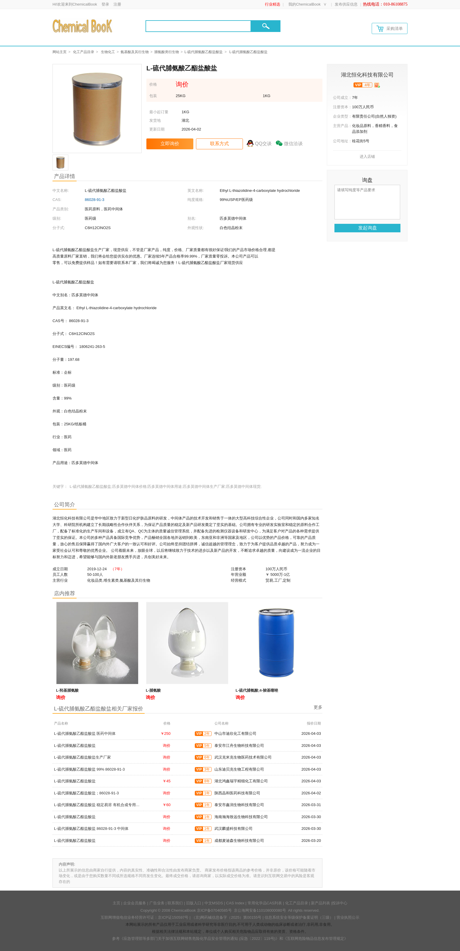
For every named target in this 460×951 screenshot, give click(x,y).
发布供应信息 (346, 4)
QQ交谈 (263, 143)
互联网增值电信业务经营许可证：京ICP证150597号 (144, 917)
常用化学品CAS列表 (265, 903)
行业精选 (272, 4)
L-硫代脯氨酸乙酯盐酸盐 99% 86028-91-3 (89, 769)
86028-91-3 (94, 199)
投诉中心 (339, 903)
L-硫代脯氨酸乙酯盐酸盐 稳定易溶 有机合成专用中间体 (100, 805)
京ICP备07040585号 (214, 910)
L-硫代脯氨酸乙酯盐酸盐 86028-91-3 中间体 (91, 828)
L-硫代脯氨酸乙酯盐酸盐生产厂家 (82, 757)
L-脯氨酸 (153, 690)
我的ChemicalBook (304, 4)
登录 (105, 4)
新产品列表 (320, 903)
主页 (116, 903)
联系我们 (175, 903)
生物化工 (108, 52)
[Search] (198, 26)
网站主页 (60, 52)
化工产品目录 (83, 52)
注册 (117, 4)
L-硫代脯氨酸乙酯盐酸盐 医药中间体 (85, 733)
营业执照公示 (347, 917)
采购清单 (389, 29)
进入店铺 (367, 156)
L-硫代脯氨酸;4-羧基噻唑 (257, 690)
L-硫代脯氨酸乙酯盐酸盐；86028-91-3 (86, 793)
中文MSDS (213, 903)
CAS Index (235, 903)
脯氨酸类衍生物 (166, 52)
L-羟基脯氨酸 (67, 690)
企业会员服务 (134, 903)
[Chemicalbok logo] (83, 25)
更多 (318, 707)
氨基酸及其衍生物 (135, 52)
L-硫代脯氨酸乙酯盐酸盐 (204, 52)
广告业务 (157, 903)
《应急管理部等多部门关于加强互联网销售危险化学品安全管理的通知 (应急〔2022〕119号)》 (199, 938)
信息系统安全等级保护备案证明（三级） (299, 917)
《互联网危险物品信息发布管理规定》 (315, 938)
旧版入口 (193, 903)
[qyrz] (377, 85)
